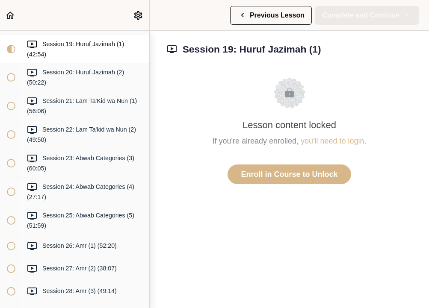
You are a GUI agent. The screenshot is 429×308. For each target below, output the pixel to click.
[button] (10, 15)
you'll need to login (332, 141)
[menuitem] (138, 15)
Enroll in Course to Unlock (289, 174)
